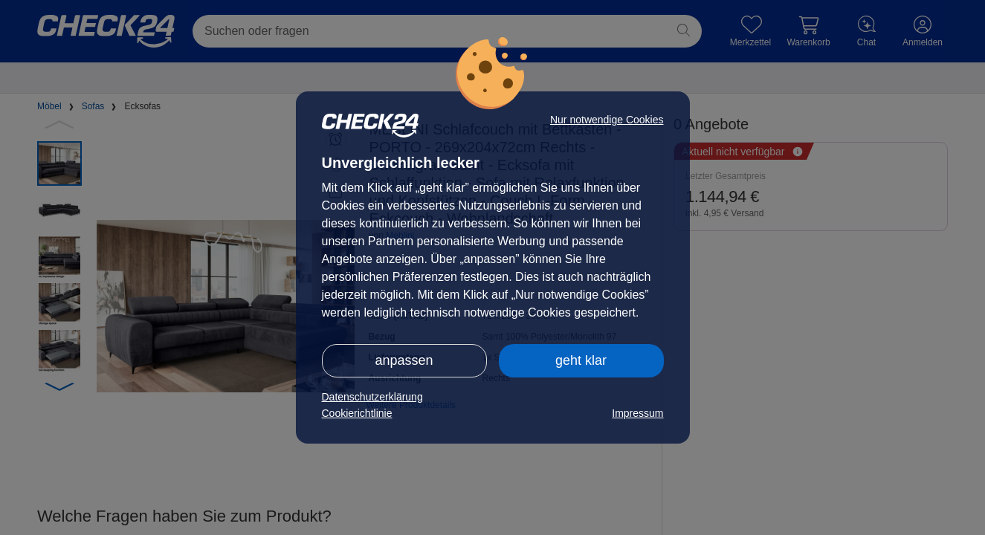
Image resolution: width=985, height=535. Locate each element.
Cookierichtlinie (357, 413)
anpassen (404, 360)
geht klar (581, 360)
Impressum (637, 413)
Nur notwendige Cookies (607, 120)
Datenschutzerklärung (372, 397)
